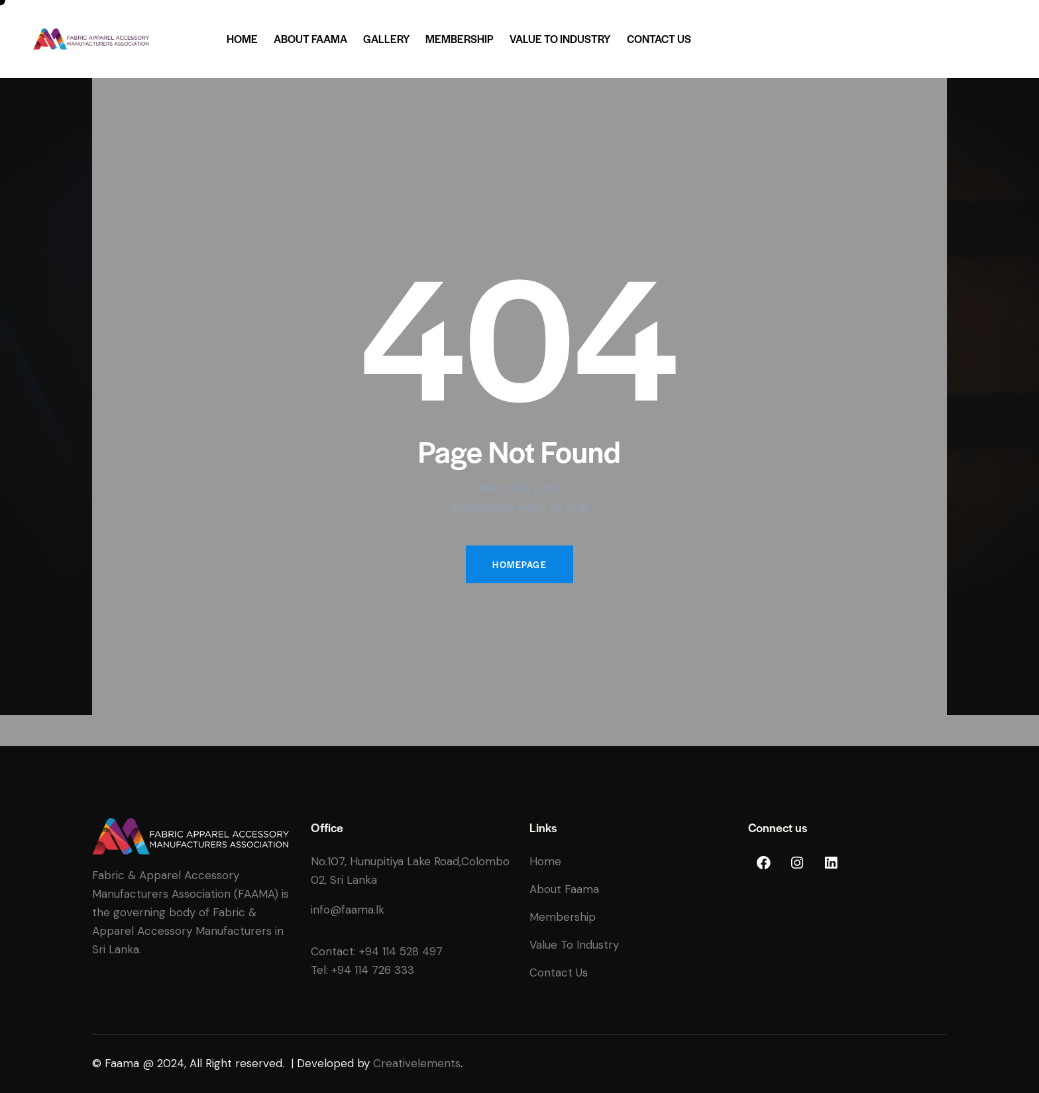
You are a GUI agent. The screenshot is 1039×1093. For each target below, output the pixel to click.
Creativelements (417, 1063)
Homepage (519, 564)
